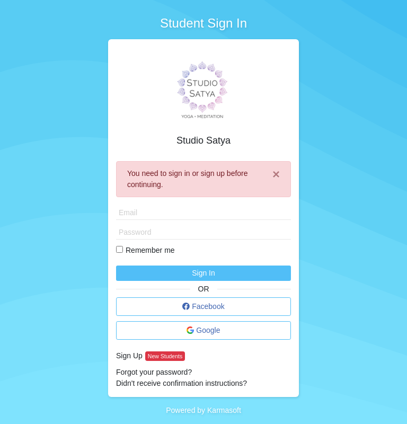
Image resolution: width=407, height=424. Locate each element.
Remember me (150, 250)
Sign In (203, 273)
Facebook (203, 306)
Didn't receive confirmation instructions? (181, 383)
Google (203, 330)
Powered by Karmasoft (203, 410)
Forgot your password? (154, 372)
